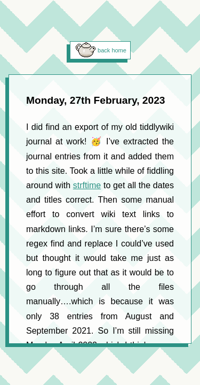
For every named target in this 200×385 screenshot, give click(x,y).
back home (112, 50)
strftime (87, 185)
